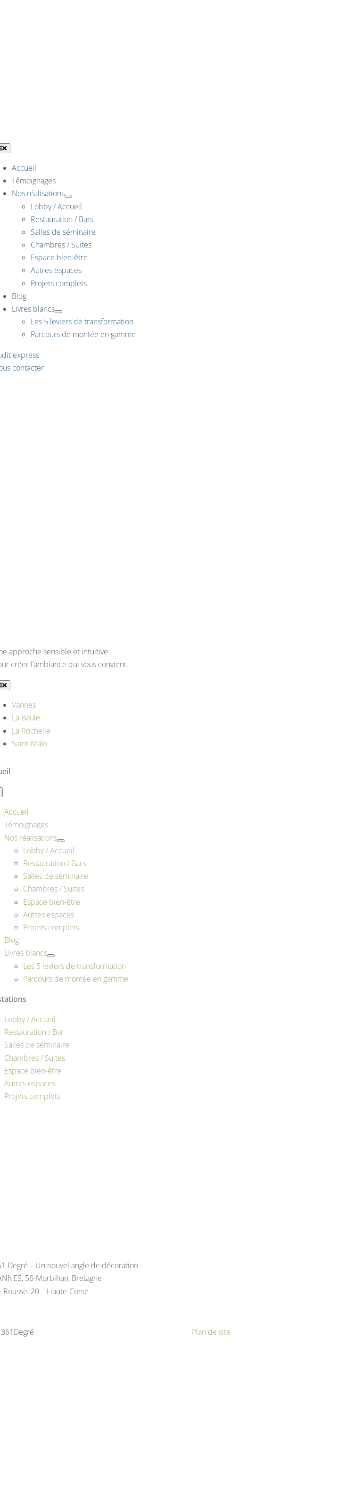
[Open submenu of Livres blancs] (58, 311)
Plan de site (211, 1332)
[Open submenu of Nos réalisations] (68, 196)
